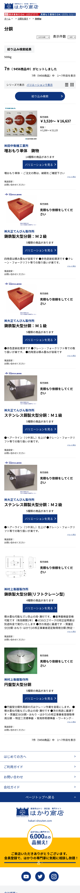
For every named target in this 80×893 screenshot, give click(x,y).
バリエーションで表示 (40, 85)
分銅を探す (23, 18)
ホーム (7, 18)
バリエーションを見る (39, 165)
